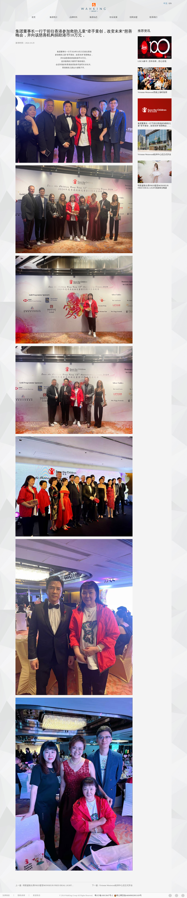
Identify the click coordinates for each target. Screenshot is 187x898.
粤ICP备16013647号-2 (104, 895)
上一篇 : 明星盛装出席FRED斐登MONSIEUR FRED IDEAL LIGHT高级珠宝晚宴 (49, 885)
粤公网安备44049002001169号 (128, 895)
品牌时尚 (73, 17)
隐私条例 (21, 895)
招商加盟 (133, 17)
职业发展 (113, 17)
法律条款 (6, 895)
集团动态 (93, 17)
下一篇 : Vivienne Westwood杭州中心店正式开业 (112, 885)
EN (170, 3)
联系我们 (153, 17)
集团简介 (53, 17)
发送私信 (36, 895)
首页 (34, 17)
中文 (165, 3)
